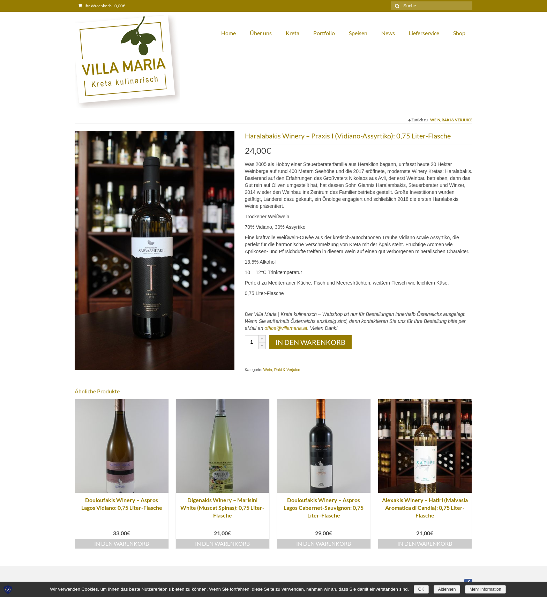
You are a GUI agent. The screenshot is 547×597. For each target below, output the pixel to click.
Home (228, 33)
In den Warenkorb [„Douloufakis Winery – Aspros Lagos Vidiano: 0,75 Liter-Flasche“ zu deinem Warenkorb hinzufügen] (121, 543)
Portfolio (324, 33)
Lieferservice (424, 33)
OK (421, 589)
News (388, 33)
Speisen (358, 33)
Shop (459, 33)
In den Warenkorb (310, 342)
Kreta (292, 33)
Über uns (261, 33)
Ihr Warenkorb (101, 5)
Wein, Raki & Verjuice (451, 120)
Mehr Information (485, 589)
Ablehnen (447, 589)
